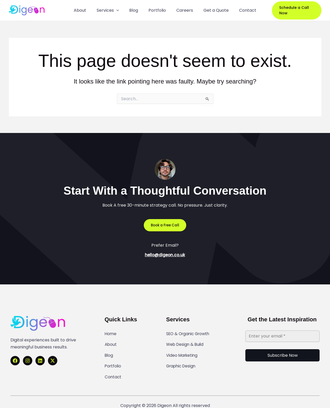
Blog (109, 350)
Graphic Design (182, 359)
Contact (113, 368)
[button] (294, 10)
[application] (121, 10)
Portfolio (113, 359)
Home (111, 333)
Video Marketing (183, 350)
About (111, 342)
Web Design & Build (185, 342)
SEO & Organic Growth (189, 333)
